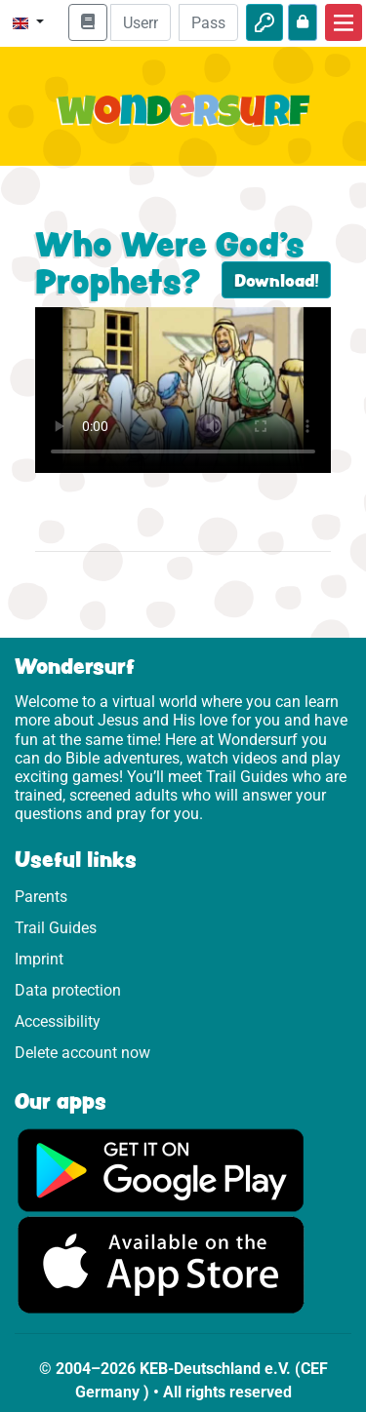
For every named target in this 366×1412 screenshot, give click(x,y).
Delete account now (82, 1052)
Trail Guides (56, 928)
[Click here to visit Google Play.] (161, 1169)
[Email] (140, 22)
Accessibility (58, 1021)
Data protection (68, 990)
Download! (276, 280)
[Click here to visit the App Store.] (161, 1264)
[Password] (208, 22)
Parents (41, 896)
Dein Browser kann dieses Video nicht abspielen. (183, 390)
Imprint (39, 959)
